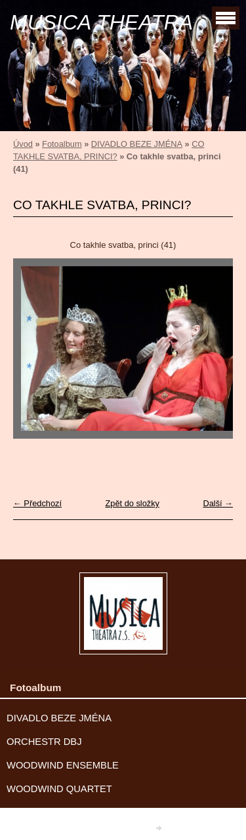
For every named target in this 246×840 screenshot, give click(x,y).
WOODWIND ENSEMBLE (63, 765)
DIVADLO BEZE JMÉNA (136, 144)
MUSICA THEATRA (101, 22)
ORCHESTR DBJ (44, 741)
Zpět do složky (132, 503)
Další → (218, 503)
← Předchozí (37, 503)
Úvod (23, 144)
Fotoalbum (61, 144)
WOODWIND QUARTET (59, 789)
